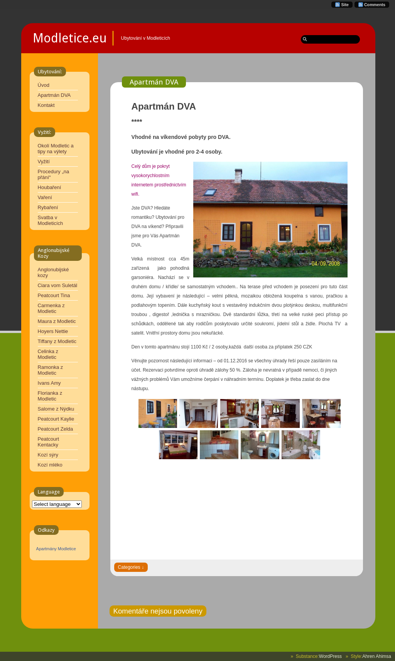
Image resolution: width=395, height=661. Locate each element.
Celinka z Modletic (48, 354)
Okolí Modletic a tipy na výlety (56, 148)
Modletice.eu (70, 38)
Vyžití (44, 161)
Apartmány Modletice (56, 548)
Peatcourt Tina (54, 295)
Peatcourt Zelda (55, 429)
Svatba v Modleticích (50, 220)
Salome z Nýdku (56, 409)
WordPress (330, 656)
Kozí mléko (50, 465)
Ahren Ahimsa (376, 656)
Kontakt (46, 105)
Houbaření (49, 187)
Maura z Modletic (57, 321)
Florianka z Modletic (50, 396)
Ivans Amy (49, 383)
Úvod (43, 85)
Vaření (45, 197)
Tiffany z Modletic (57, 341)
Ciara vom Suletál (58, 285)
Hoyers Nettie (53, 331)
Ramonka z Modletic (50, 370)
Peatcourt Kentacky (48, 442)
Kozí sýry (48, 455)
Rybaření (48, 207)
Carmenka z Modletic (51, 308)
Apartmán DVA (54, 95)
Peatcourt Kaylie (56, 419)
